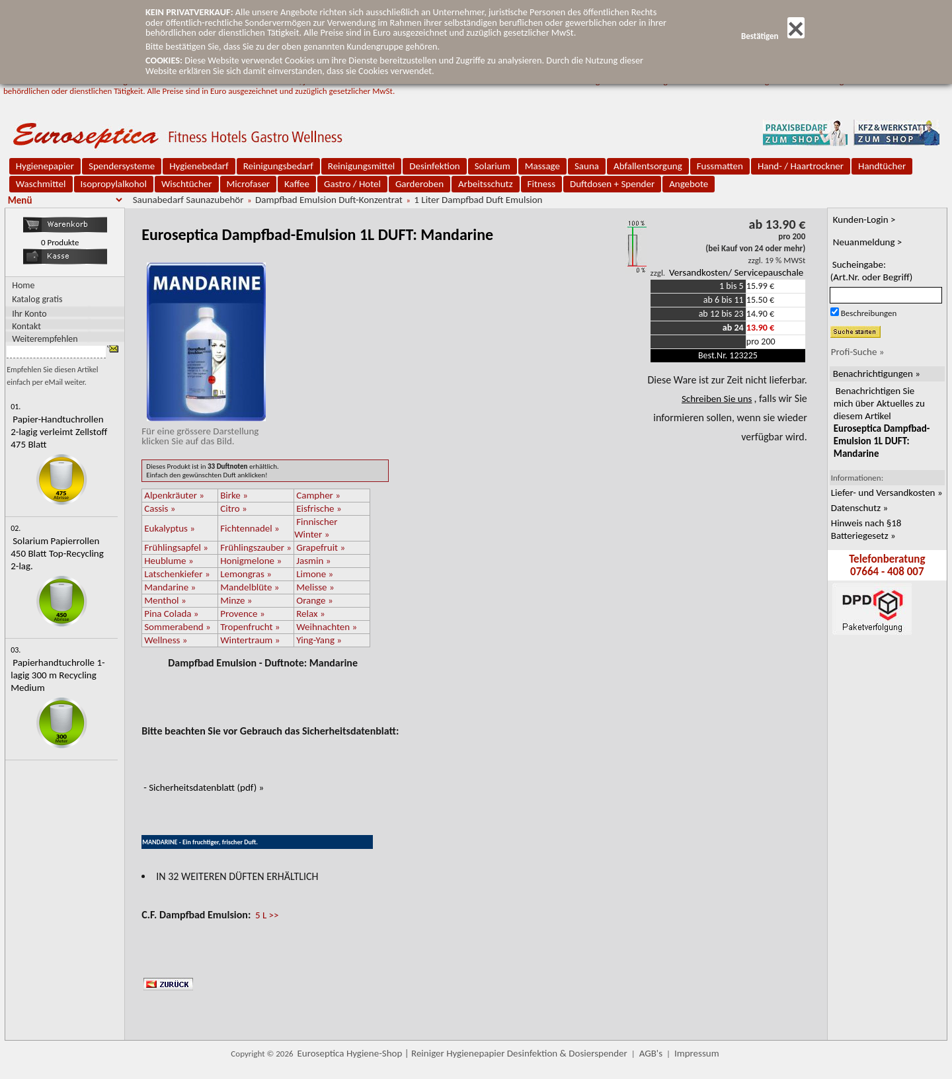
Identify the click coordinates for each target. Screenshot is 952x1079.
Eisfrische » (318, 508)
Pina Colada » (171, 613)
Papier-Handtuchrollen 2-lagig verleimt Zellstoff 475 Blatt (59, 431)
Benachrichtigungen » (876, 374)
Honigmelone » (251, 561)
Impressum (696, 1053)
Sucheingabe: (871, 271)
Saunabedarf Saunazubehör (188, 200)
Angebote (688, 184)
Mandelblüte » (249, 587)
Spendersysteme (122, 166)
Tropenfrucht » (250, 627)
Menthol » (165, 600)
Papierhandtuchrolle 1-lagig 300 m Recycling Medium (57, 675)
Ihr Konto (29, 313)
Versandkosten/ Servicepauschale (736, 272)
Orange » (314, 600)
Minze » (236, 600)
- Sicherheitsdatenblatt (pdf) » (203, 787)
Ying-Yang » (319, 640)
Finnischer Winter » (315, 528)
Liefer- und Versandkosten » (887, 493)
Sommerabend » (177, 627)
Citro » (233, 508)
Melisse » (315, 587)
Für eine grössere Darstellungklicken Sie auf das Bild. (203, 431)
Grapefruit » (320, 547)
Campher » (318, 495)
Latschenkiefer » (177, 574)
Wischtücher (186, 184)
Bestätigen (773, 36)
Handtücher (882, 166)
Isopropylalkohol (114, 184)
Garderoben (419, 184)
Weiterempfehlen (45, 338)
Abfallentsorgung (648, 166)
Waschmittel (41, 184)
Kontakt (26, 326)
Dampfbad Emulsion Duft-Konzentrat (329, 200)
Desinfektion (434, 166)
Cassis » (159, 508)
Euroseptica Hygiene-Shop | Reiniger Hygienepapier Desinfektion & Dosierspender (462, 1053)
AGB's (650, 1053)
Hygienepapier (45, 166)
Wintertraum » (250, 640)
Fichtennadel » (250, 528)
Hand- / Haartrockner (801, 166)
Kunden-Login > (864, 219)
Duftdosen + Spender (612, 184)
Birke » (234, 495)
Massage (542, 166)
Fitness (541, 184)
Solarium (492, 166)
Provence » (242, 613)
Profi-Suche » (858, 352)
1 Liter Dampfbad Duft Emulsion (478, 200)
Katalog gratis (37, 299)
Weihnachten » (326, 627)
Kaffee (296, 184)
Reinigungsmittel (361, 166)
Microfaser (248, 184)
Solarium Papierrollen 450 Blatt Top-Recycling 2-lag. (57, 553)
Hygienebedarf (198, 166)
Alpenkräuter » (174, 495)
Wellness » (165, 640)
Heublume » (168, 561)
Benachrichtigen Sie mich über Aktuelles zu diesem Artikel (882, 422)
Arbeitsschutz (485, 184)
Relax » (310, 613)
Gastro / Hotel (352, 184)
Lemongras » (246, 574)
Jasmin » (313, 561)
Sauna (587, 166)
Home (23, 285)
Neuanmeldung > (867, 242)
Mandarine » (170, 587)
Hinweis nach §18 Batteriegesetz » (866, 529)
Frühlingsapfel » (176, 547)
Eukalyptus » (169, 528)
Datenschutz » (859, 508)
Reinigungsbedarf (278, 166)
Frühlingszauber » (256, 547)
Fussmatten (720, 166)
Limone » (314, 574)
